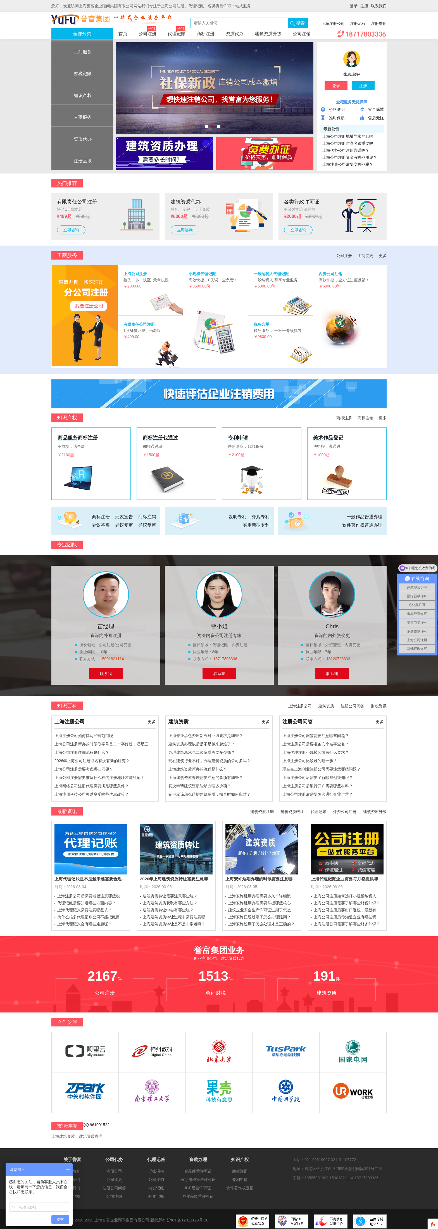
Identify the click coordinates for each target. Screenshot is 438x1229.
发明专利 (237, 514)
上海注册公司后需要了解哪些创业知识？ (317, 775)
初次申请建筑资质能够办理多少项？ (199, 783)
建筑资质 (326, 703)
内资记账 (156, 1185)
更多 (383, 255)
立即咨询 (71, 230)
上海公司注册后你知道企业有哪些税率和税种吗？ (349, 914)
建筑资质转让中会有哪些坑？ (168, 907)
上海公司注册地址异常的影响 (347, 136)
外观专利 (261, 514)
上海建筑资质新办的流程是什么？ (197, 766)
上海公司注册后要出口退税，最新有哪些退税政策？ (349, 907)
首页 (122, 33)
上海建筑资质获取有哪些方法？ (170, 900)
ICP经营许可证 (198, 1185)
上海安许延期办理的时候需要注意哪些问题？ (261, 876)
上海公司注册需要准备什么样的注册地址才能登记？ (99, 775)
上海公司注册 (135, 274)
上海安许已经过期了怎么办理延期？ (259, 914)
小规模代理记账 (202, 274)
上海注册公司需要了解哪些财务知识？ (347, 921)
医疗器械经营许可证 (198, 1177)
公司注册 (147, 32)
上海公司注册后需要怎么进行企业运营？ (317, 792)
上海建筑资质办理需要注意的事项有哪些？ (205, 775)
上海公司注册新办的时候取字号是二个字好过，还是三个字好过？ (105, 741)
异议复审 (124, 522)
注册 (364, 6)
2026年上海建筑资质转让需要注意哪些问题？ (176, 876)
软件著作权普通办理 (362, 522)
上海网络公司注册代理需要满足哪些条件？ (91, 783)
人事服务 (74, 117)
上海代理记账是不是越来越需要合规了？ (90, 876)
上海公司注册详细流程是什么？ (81, 750)
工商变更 (365, 255)
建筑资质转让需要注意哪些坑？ (170, 894)
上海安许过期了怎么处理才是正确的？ (261, 921)
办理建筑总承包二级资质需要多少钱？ (201, 750)
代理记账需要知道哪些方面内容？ (86, 900)
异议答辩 (101, 522)
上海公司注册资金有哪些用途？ (349, 157)
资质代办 (235, 33)
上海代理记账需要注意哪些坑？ (84, 907)
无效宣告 (124, 514)
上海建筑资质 (63, 1133)
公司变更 (114, 1177)
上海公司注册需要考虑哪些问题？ (83, 766)
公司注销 (302, 33)
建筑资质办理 (91, 1133)
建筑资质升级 (268, 33)
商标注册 (206, 33)
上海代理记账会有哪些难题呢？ (84, 921)
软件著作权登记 (240, 1185)
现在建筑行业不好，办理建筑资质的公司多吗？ (209, 758)
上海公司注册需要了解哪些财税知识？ (347, 900)
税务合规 (261, 324)
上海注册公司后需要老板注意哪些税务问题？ (92, 894)
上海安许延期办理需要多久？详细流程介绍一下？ (263, 894)
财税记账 (74, 73)
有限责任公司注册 (139, 324)
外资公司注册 (344, 809)
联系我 (106, 671)
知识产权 (74, 95)
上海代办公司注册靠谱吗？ (345, 150)
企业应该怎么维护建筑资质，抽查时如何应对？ (209, 792)
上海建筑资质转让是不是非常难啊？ (174, 921)
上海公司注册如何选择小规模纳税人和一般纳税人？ (349, 894)
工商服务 (74, 51)
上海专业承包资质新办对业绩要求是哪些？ (205, 733)
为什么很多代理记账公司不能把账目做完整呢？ (92, 914)
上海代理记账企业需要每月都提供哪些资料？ (347, 876)
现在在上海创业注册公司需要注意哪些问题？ (321, 766)
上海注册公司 (333, 23)
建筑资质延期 (262, 809)
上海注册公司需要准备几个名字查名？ (315, 741)
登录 (354, 6)
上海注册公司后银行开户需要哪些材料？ (317, 783)
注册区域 (74, 160)
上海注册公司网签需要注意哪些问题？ (315, 733)
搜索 (297, 23)
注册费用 (379, 23)
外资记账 (156, 1194)
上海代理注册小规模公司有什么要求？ (315, 750)
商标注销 (365, 415)
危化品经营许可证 (198, 1194)
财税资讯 (379, 703)
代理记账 (176, 32)
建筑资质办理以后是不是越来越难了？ (201, 741)
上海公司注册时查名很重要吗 (347, 143)
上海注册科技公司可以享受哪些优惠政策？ (91, 792)
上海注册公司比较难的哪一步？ (309, 758)
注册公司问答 (352, 703)
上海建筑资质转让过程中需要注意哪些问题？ (178, 914)
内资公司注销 (330, 274)
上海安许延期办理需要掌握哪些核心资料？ (263, 900)
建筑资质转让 (292, 809)
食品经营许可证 (198, 1169)
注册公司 (114, 1169)
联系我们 (379, 6)
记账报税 (156, 1169)
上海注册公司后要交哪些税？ (347, 164)
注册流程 (358, 23)
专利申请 (240, 1177)
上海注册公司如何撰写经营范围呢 (83, 733)
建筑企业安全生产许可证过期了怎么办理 (263, 907)
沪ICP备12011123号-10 (187, 1218)
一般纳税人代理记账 (271, 274)
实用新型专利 (256, 522)
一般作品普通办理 (364, 514)
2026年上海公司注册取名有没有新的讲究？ (92, 758)
